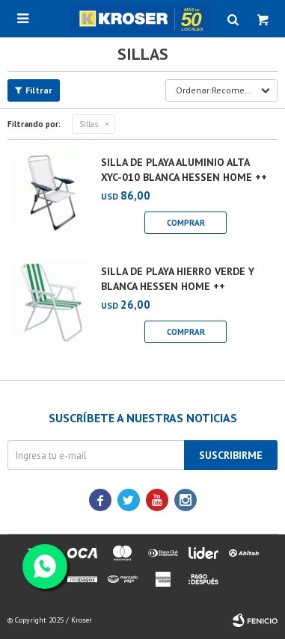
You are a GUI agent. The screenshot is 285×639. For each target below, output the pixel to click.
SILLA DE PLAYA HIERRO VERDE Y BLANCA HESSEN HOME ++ (177, 279)
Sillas (88, 124)
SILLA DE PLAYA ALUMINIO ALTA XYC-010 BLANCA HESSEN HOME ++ (184, 169)
